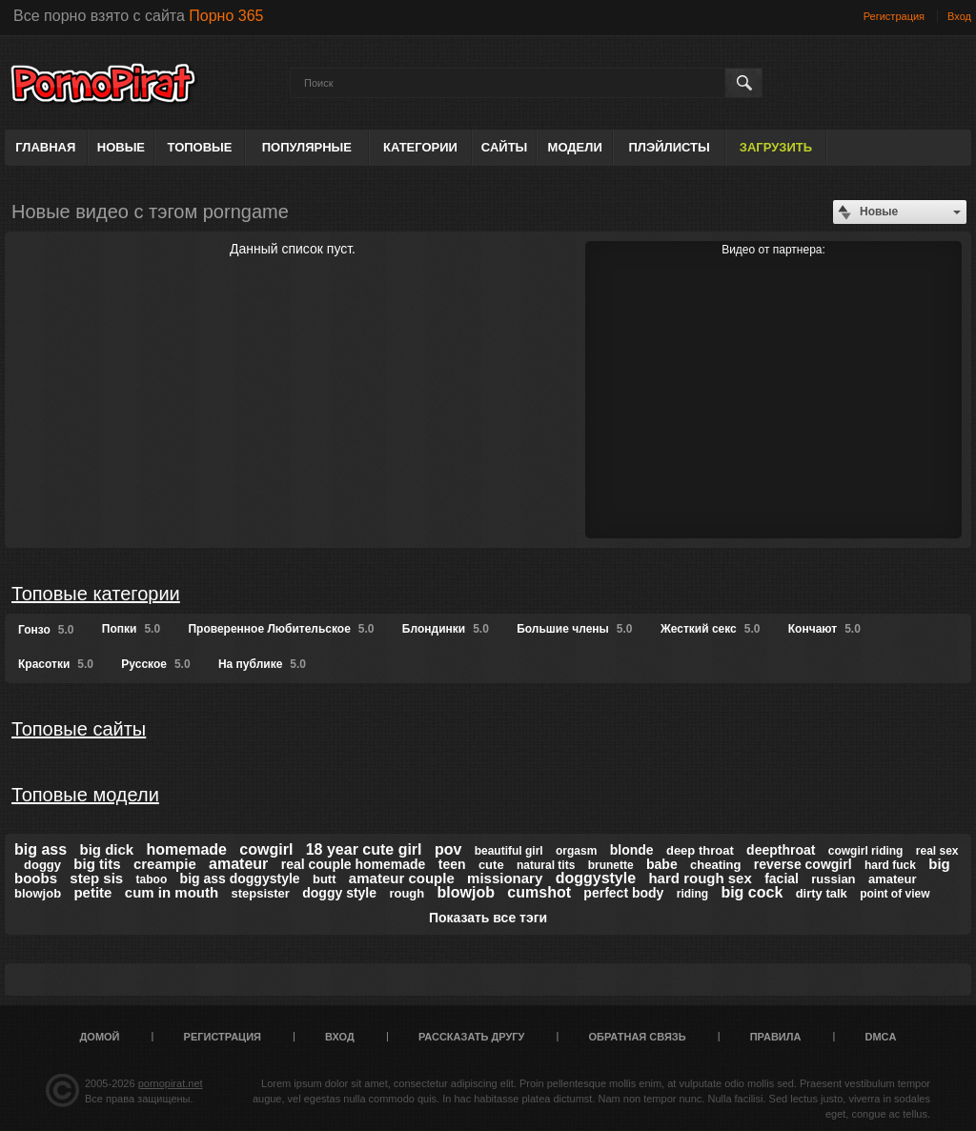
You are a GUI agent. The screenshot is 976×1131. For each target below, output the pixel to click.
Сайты (504, 147)
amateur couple (402, 878)
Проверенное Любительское (281, 629)
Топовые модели (85, 794)
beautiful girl (509, 851)
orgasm (576, 851)
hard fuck (890, 865)
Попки (131, 629)
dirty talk (821, 893)
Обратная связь (637, 1036)
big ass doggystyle (240, 878)
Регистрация (894, 16)
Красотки (55, 664)
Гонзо (45, 629)
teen (452, 864)
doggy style (339, 892)
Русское (155, 664)
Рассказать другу (471, 1036)
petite (92, 892)
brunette (611, 865)
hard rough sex (699, 878)
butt (324, 879)
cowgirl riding (866, 851)
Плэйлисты (668, 147)
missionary (504, 878)
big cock (752, 892)
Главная (45, 147)
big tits (96, 864)
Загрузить (776, 147)
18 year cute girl (364, 849)
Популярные (307, 147)
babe (662, 864)
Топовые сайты (78, 728)
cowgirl (266, 849)
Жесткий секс (711, 629)
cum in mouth (171, 892)
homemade (187, 849)
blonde (632, 850)
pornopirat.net (170, 1083)
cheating (715, 865)
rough (406, 893)
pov (448, 849)
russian (833, 879)
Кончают (824, 629)
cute (491, 865)
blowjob (466, 892)
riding (692, 893)
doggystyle (596, 878)
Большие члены (574, 629)
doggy (42, 865)
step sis (96, 878)
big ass (40, 849)
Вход (959, 16)
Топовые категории (95, 593)
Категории (420, 147)
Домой (100, 1036)
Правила (776, 1036)
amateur (238, 864)
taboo (152, 879)
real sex (937, 851)
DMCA (880, 1036)
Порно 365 (226, 16)
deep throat (700, 850)
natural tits (546, 865)
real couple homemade (353, 864)
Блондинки (445, 629)
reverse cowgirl (803, 864)
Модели (575, 147)
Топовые (200, 147)
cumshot (539, 892)
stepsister (260, 893)
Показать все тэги (488, 917)
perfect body (623, 892)
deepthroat (780, 850)
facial (781, 878)
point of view (894, 893)
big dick (106, 849)
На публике (262, 664)
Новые (121, 147)
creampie (164, 864)
